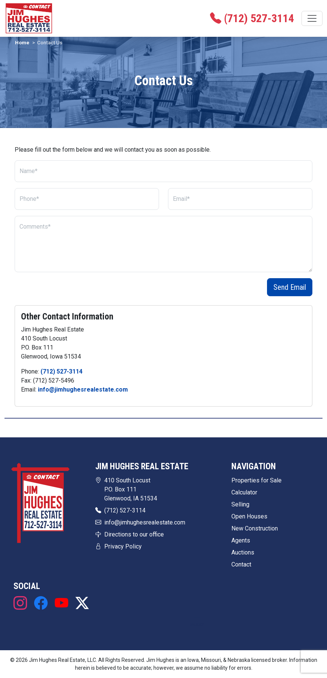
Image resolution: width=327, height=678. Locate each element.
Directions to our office (134, 534)
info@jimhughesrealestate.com (83, 389)
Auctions (242, 552)
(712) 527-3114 (61, 371)
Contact (241, 564)
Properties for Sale (256, 480)
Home (22, 42)
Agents (240, 540)
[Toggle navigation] (312, 18)
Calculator (244, 492)
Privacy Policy (123, 546)
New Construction (254, 528)
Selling (240, 504)
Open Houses (249, 516)
